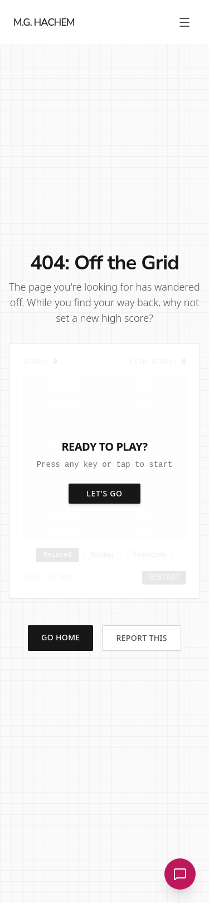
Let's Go (104, 493)
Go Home (60, 637)
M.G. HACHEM (44, 22)
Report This (141, 637)
